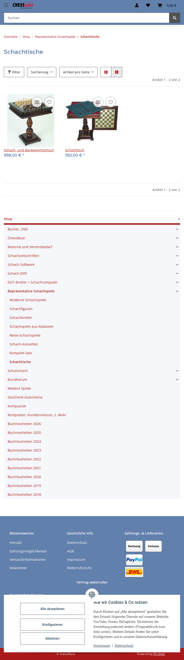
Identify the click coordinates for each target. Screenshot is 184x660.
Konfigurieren (52, 625)
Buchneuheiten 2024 (24, 441)
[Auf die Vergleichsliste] (37, 102)
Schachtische (20, 362)
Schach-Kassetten (24, 344)
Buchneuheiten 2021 (24, 468)
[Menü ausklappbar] (6, 3)
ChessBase (16, 238)
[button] (136, 5)
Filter (14, 72)
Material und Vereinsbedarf (30, 247)
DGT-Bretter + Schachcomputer (33, 282)
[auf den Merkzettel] (49, 102)
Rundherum (17, 379)
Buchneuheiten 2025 (24, 432)
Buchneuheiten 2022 (24, 459)
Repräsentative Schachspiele (31, 291)
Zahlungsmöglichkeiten (28, 551)
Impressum (102, 646)
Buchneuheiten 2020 (24, 477)
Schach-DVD (17, 273)
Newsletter (18, 568)
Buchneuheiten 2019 (24, 485)
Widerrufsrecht (79, 568)
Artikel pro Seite (76, 72)
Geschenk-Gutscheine (25, 397)
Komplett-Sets (21, 353)
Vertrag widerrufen (92, 582)
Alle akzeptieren (52, 609)
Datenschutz (124, 646)
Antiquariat (17, 406)
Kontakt (16, 542)
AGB (70, 551)
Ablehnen (53, 638)
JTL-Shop (159, 654)
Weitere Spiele (19, 388)
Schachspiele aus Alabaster (32, 326)
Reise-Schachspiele (25, 335)
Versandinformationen (28, 559)
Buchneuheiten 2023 (24, 450)
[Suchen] (174, 18)
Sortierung (39, 72)
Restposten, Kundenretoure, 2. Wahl (37, 415)
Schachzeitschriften (23, 255)
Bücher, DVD (18, 229)
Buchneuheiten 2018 (24, 494)
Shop (8, 219)
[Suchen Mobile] (86, 18)
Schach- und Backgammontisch (29, 150)
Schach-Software (21, 264)
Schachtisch (74, 150)
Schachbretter (21, 317)
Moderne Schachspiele (28, 300)
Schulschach (18, 370)
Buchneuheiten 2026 (24, 423)
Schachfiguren (21, 308)
